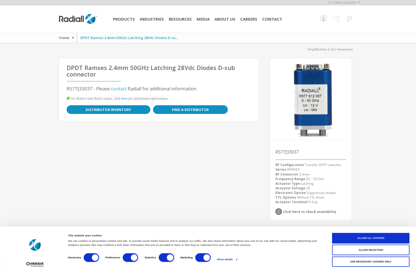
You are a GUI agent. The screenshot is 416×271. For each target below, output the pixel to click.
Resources (180, 19)
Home (64, 37)
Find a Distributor (151, 109)
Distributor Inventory (95, 109)
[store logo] (78, 23)
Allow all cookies (370, 235)
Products (124, 19)
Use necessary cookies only (370, 259)
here (124, 98)
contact (118, 88)
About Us (224, 19)
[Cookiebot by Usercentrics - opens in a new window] (35, 261)
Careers (248, 19)
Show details (225, 257)
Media (203, 19)
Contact (272, 19)
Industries (152, 19)
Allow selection (371, 247)
